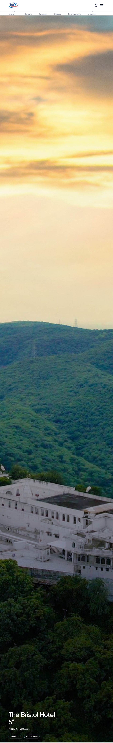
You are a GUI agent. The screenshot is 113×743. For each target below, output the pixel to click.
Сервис (57, 14)
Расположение (74, 14)
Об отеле (12, 13)
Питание (43, 14)
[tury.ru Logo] (14, 5)
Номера (28, 14)
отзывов (92, 13)
